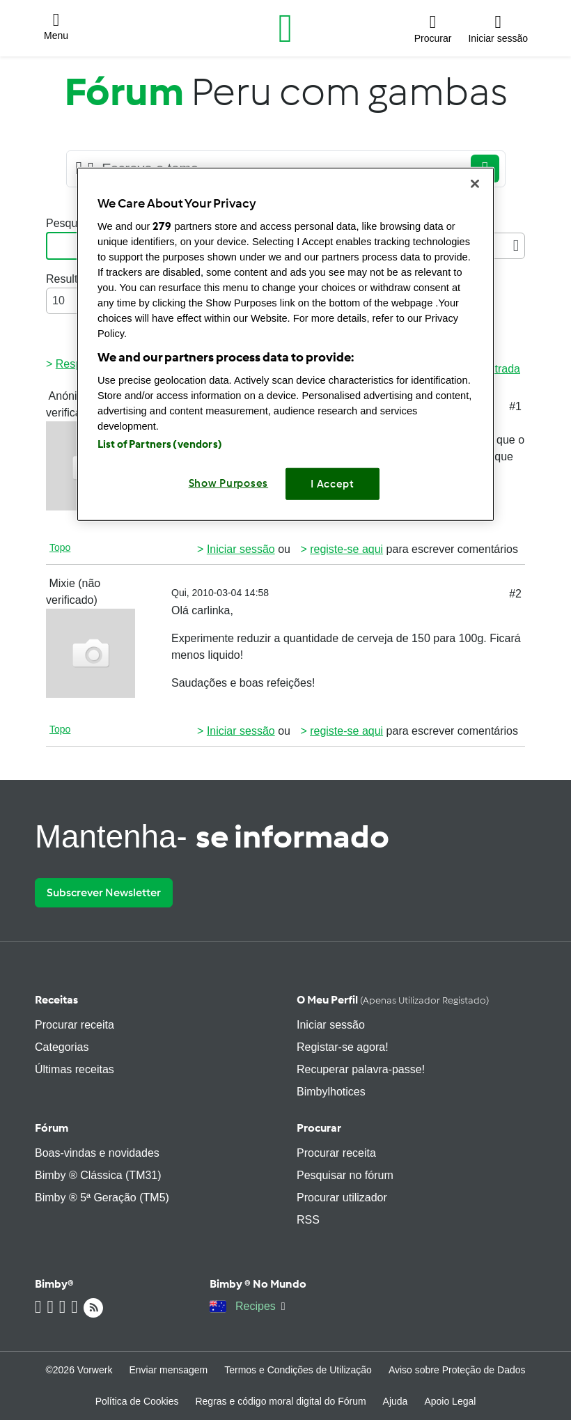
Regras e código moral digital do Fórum (280, 1401)
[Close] (475, 184)
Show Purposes (229, 482)
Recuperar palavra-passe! (361, 1069)
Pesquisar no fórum (345, 1175)
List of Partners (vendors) (159, 443)
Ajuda (395, 1401)
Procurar (319, 1127)
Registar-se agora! (343, 1047)
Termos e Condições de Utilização (298, 1369)
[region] (285, 344)
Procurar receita (74, 1025)
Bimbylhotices (331, 1092)
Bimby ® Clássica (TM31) (98, 1175)
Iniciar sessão (241, 549)
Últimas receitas (74, 1069)
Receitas (56, 999)
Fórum (51, 1127)
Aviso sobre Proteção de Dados (457, 1369)
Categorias (61, 1047)
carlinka (210, 610)
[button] (56, 28)
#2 (515, 594)
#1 (515, 406)
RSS (308, 1220)
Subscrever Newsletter (104, 892)
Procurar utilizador (342, 1197)
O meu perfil (393, 999)
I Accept (332, 483)
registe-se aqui (346, 549)
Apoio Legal (450, 1401)
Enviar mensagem (168, 1369)
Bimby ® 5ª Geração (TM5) (102, 1197)
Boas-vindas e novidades (97, 1153)
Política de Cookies (137, 1401)
